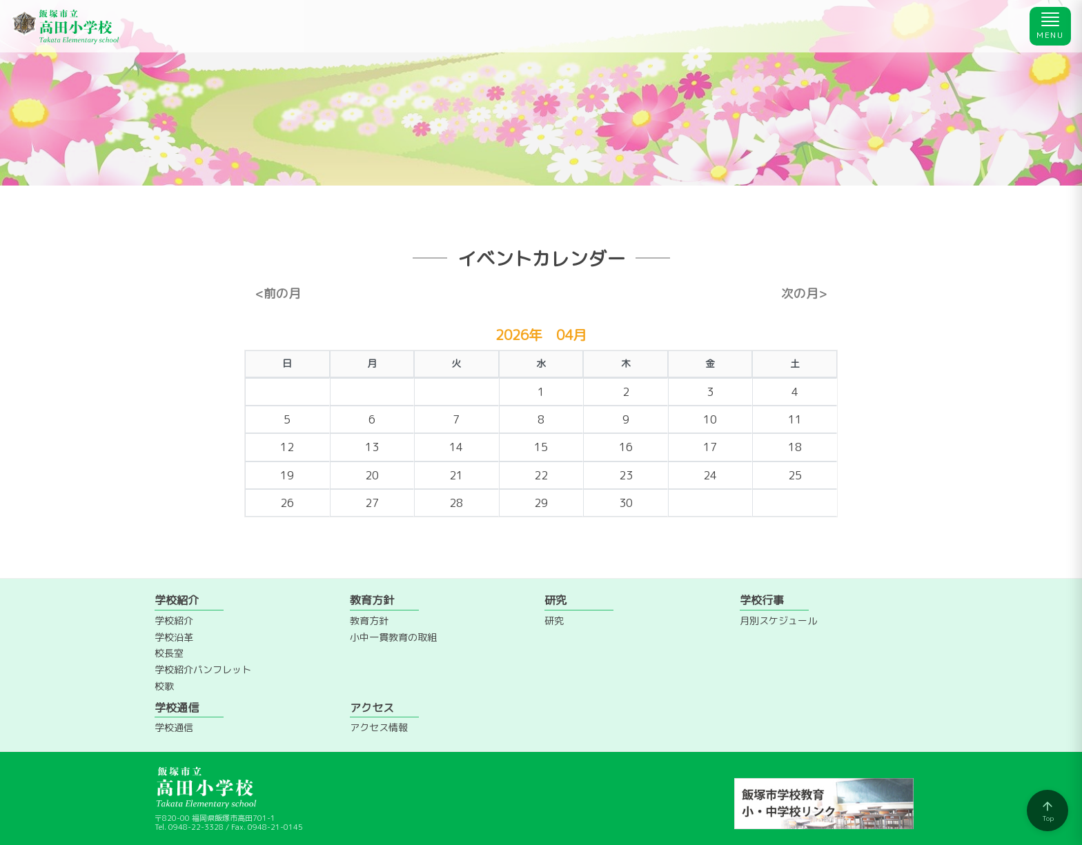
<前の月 (278, 294)
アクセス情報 (379, 727)
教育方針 (369, 620)
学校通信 (174, 727)
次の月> (804, 294)
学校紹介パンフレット (203, 669)
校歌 (164, 686)
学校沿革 (174, 637)
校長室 (169, 652)
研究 (554, 620)
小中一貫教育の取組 (393, 637)
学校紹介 (174, 620)
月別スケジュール (778, 620)
